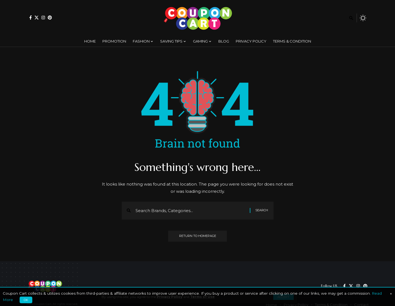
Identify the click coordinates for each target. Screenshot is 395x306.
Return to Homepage (197, 236)
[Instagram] (43, 17)
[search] (351, 18)
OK (26, 300)
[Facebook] (30, 17)
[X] (36, 17)
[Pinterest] (49, 17)
